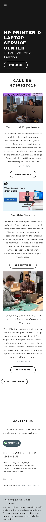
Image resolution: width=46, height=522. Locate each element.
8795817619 (16, 65)
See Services (23, 265)
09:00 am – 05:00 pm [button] (25, 485)
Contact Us (23, 370)
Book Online (23, 174)
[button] (6, 5)
